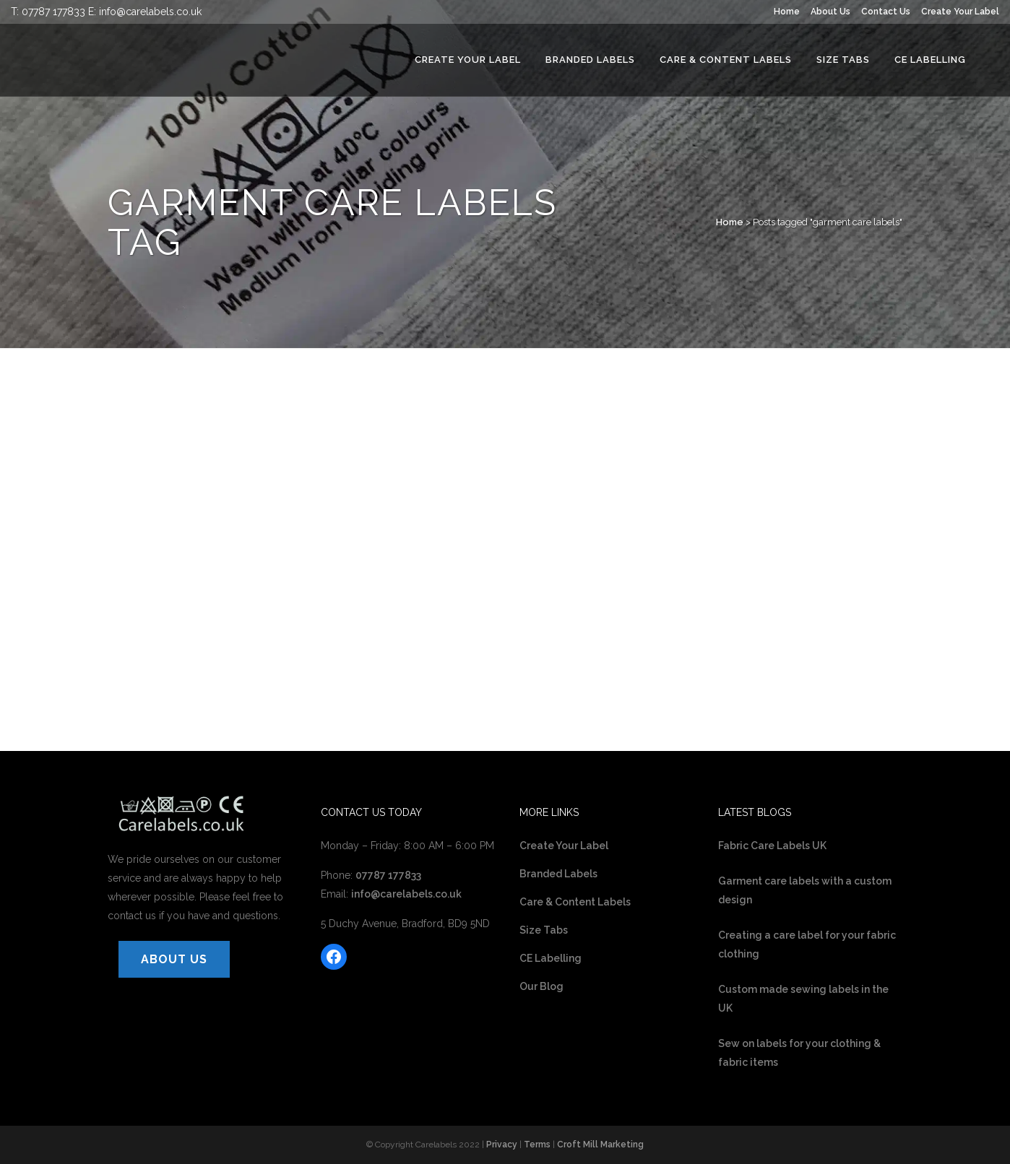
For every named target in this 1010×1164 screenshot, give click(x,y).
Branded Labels (558, 873)
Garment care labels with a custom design (805, 890)
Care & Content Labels (575, 902)
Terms (537, 1144)
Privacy (501, 1144)
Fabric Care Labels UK (772, 845)
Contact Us (885, 11)
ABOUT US (174, 959)
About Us (830, 11)
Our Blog (541, 986)
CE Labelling (550, 958)
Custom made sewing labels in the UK (803, 998)
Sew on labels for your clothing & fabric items (799, 1053)
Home (787, 11)
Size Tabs (543, 930)
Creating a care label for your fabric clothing (807, 944)
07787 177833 (53, 11)
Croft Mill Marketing (600, 1144)
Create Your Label (960, 11)
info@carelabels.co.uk (150, 11)
